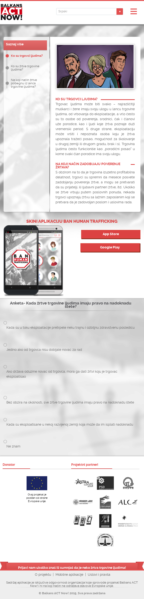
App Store (111, 234)
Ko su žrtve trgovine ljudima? (25, 67)
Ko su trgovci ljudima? (27, 55)
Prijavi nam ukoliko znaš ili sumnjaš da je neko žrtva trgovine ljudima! (72, 568)
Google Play (110, 247)
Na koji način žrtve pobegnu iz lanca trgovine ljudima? (24, 83)
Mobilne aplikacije (69, 574)
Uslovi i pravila (99, 574)
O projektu (43, 574)
